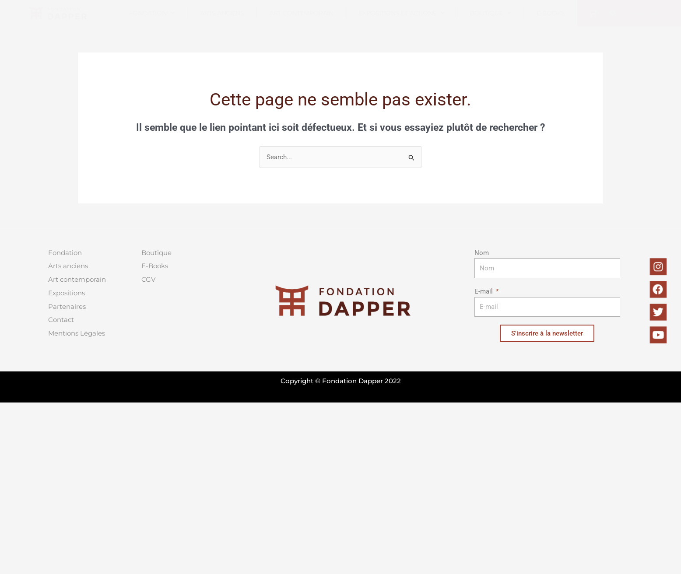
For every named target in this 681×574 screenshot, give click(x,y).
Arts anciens (222, 13)
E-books (551, 13)
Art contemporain (301, 13)
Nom (481, 253)
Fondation (152, 13)
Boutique (490, 13)
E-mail (484, 291)
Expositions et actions (402, 13)
